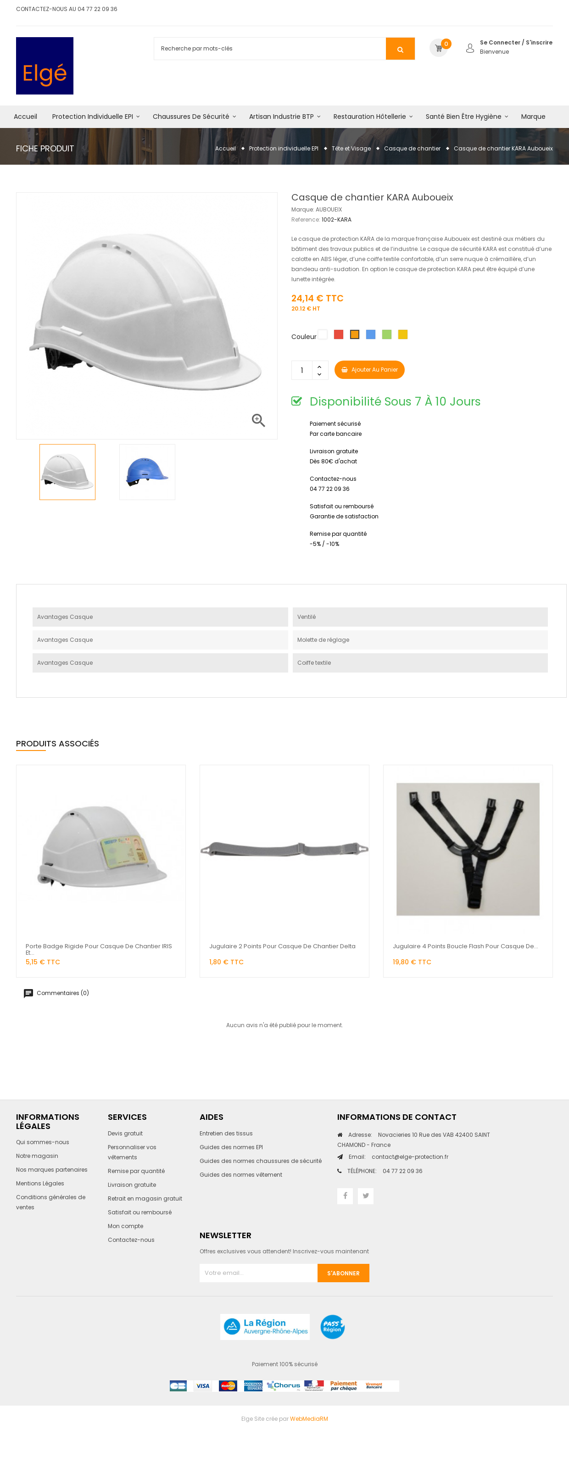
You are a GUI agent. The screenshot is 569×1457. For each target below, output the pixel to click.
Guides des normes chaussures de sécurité (261, 1161)
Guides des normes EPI (231, 1147)
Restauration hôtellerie (370, 116)
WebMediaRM (309, 1419)
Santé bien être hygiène (464, 116)
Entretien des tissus (226, 1133)
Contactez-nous (131, 1240)
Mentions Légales (40, 1183)
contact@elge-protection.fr (398, 1157)
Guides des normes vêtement (241, 1175)
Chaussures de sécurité (191, 116)
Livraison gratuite (132, 1185)
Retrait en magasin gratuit (145, 1198)
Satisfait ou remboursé (140, 1212)
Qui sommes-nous (42, 1142)
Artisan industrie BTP (281, 116)
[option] (67, 472)
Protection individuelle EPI (92, 116)
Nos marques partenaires (52, 1169)
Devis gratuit (125, 1133)
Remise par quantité (136, 1171)
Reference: (305, 219)
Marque (533, 116)
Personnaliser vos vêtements (132, 1152)
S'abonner (343, 1273)
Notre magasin (37, 1156)
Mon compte (125, 1226)
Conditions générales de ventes (50, 1202)
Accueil (25, 116)
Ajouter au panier (369, 369)
